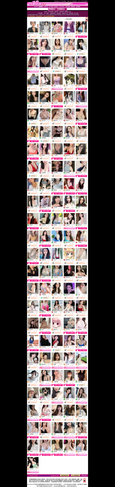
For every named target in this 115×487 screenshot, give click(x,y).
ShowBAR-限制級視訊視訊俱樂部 (44, 475)
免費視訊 (37, 33)
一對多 (85, 364)
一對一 (85, 50)
